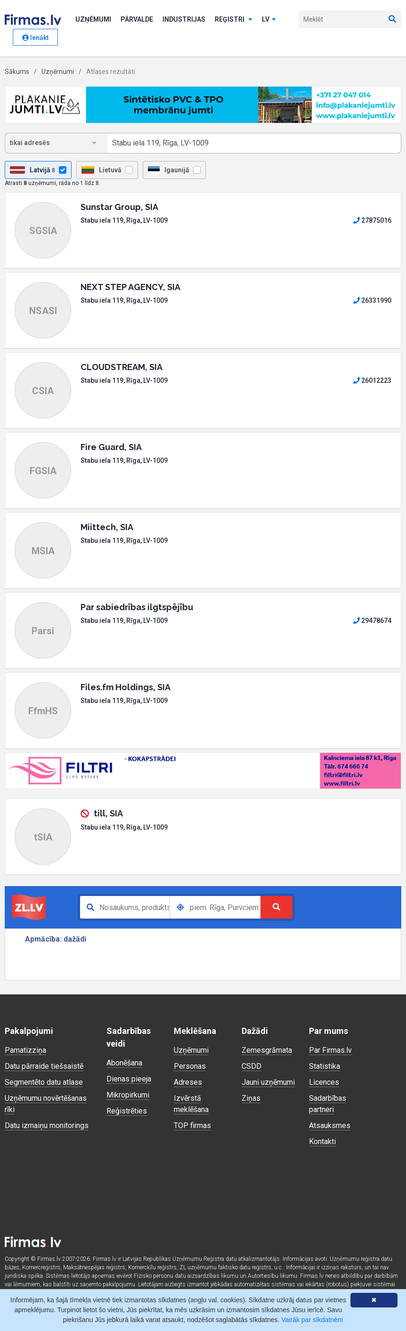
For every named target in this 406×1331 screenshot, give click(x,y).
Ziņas (251, 1098)
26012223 (372, 380)
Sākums (17, 71)
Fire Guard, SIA (111, 447)
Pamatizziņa (25, 1050)
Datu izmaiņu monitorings (47, 1125)
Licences (324, 1082)
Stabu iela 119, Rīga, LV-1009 (124, 220)
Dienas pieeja (128, 1078)
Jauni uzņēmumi (268, 1082)
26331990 (372, 300)
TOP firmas (192, 1125)
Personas (190, 1066)
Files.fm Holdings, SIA (126, 687)
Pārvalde (137, 19)
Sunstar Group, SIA (119, 207)
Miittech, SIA (107, 527)
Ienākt (35, 37)
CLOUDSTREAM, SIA (121, 367)
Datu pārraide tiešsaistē (44, 1066)
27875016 (372, 220)
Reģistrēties (126, 1110)
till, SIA (108, 813)
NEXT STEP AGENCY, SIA (130, 287)
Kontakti (322, 1141)
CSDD (251, 1066)
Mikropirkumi (127, 1094)
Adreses (188, 1082)
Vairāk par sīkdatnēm (312, 1319)
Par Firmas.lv (330, 1050)
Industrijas (183, 19)
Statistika (324, 1066)
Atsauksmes (329, 1125)
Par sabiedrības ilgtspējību (137, 607)
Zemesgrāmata (267, 1050)
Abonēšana (124, 1062)
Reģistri (233, 19)
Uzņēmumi (93, 19)
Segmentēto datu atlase (44, 1082)
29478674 (372, 620)
